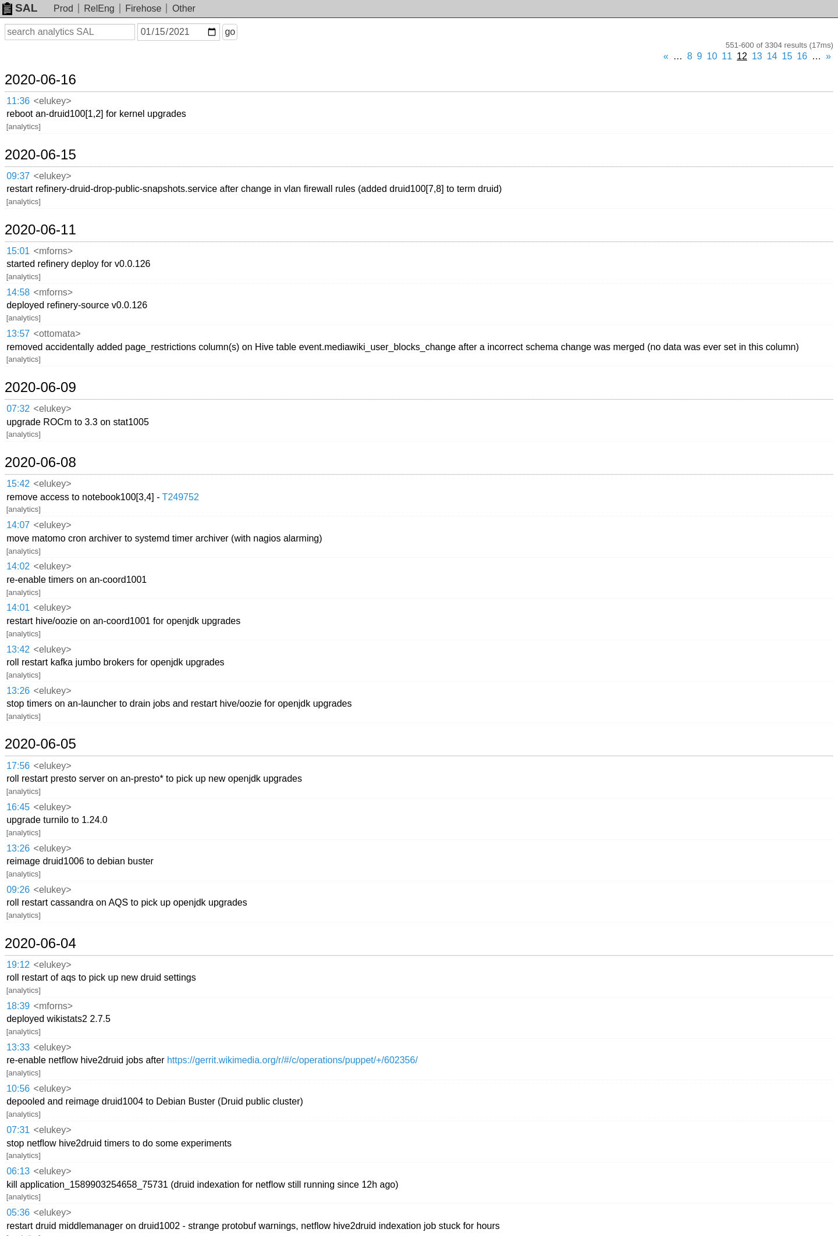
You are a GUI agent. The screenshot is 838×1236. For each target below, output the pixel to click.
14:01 (18, 607)
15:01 (18, 251)
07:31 (18, 1130)
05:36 (18, 1212)
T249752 (180, 497)
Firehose (143, 8)
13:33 (18, 1047)
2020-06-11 (40, 229)
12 (742, 56)
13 (757, 56)
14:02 (18, 566)
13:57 (18, 334)
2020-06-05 (40, 744)
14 (772, 56)
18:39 (18, 1006)
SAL (19, 8)
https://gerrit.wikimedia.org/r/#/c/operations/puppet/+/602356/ (292, 1060)
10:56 (18, 1088)
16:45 (18, 807)
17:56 (18, 766)
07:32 (18, 409)
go (230, 32)
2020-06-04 (40, 943)
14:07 (18, 525)
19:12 (18, 965)
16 (802, 56)
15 (787, 56)
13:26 (18, 691)
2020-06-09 (40, 387)
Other (184, 8)
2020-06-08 (40, 462)
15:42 (18, 484)
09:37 (18, 176)
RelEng (99, 8)
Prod (63, 8)
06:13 (18, 1171)
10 (712, 56)
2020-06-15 (40, 154)
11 (727, 56)
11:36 (18, 101)
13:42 (18, 649)
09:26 (18, 890)
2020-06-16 (40, 79)
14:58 (18, 292)
